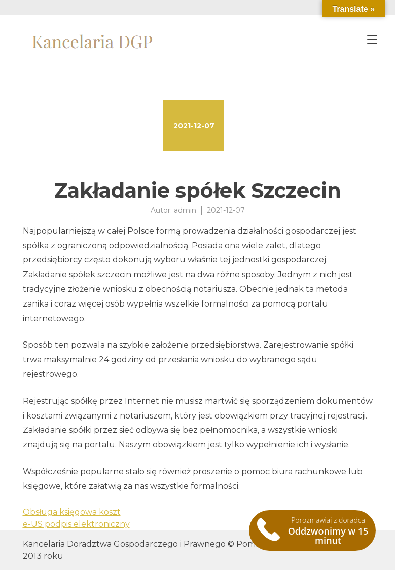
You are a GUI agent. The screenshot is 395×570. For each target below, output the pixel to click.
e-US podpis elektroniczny (76, 524)
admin (185, 210)
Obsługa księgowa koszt (72, 512)
